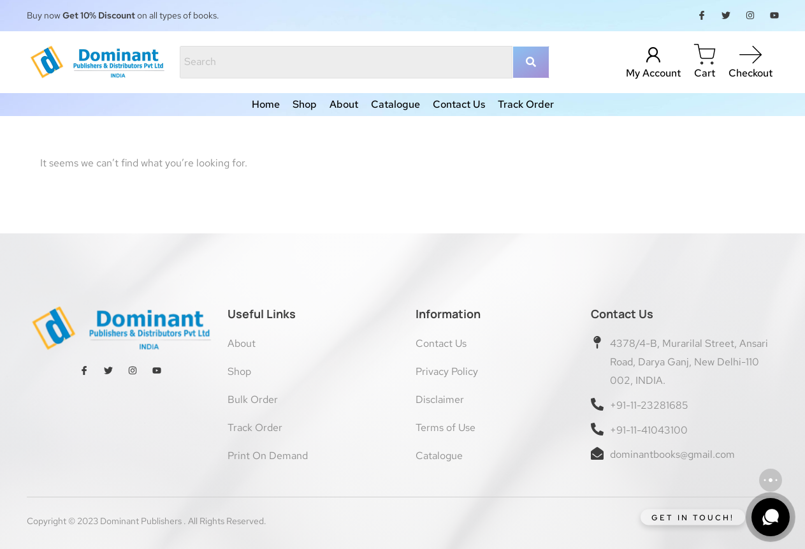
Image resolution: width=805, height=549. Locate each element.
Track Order (526, 104)
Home (266, 104)
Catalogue (395, 104)
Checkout (750, 73)
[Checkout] (750, 55)
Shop (305, 104)
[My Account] (653, 55)
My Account (653, 73)
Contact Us (459, 104)
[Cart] (704, 55)
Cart (704, 73)
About (344, 104)
